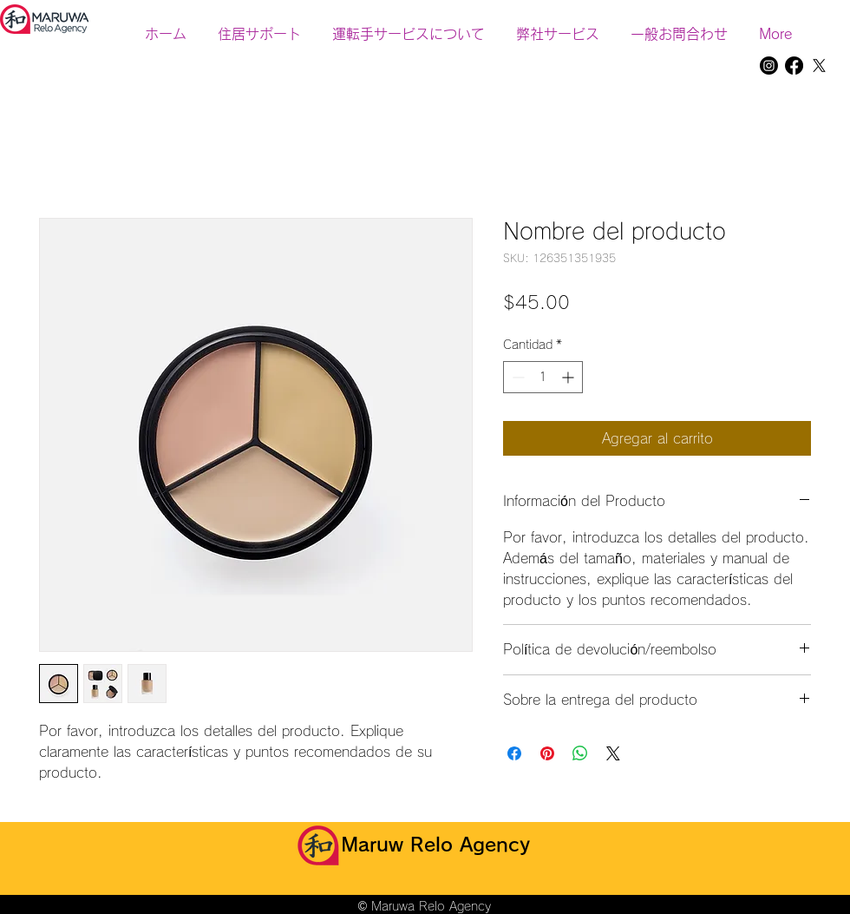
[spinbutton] (543, 377)
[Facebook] (794, 65)
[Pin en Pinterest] (547, 753)
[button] (557, 26)
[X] (819, 65)
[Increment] (569, 377)
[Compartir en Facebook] (514, 753)
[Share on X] (613, 753)
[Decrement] (516, 377)
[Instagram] (769, 65)
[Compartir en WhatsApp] (580, 753)
